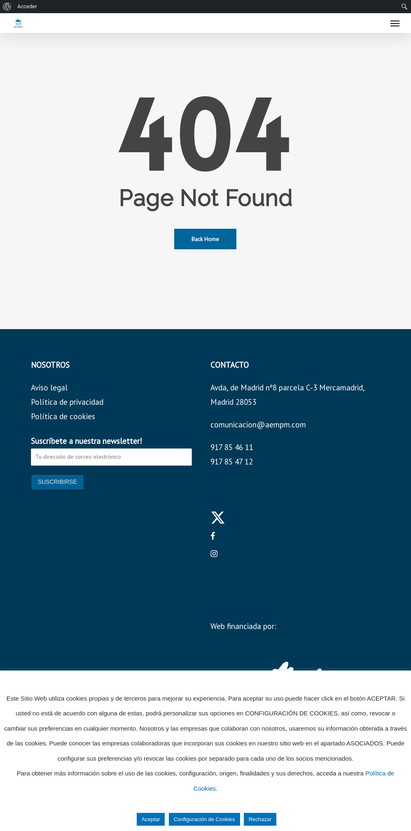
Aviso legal (49, 387)
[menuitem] (7, 6)
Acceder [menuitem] (27, 6)
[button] (394, 23)
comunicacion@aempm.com (258, 424)
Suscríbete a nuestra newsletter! (86, 441)
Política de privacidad (67, 402)
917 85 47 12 (231, 462)
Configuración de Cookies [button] (204, 819)
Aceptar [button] (151, 819)
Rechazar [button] (260, 819)
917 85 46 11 (231, 447)
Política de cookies (63, 416)
